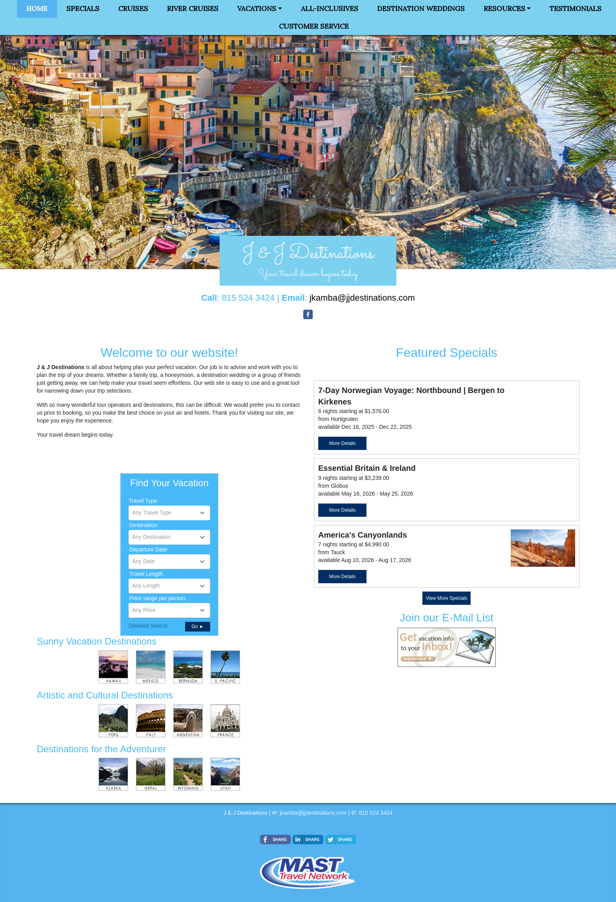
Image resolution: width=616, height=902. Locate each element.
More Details (342, 443)
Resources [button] (504, 8)
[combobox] (169, 512)
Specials (82, 8)
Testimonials (575, 8)
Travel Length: (146, 574)
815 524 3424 (376, 813)
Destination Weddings (421, 8)
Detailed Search (148, 626)
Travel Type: (143, 501)
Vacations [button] (256, 8)
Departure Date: (149, 549)
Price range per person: (158, 598)
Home (37, 8)
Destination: (143, 525)
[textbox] (169, 512)
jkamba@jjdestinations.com (313, 813)
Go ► (198, 626)
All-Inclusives (329, 8)
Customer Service (314, 26)
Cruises (133, 8)
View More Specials (446, 598)
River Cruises (192, 8)
